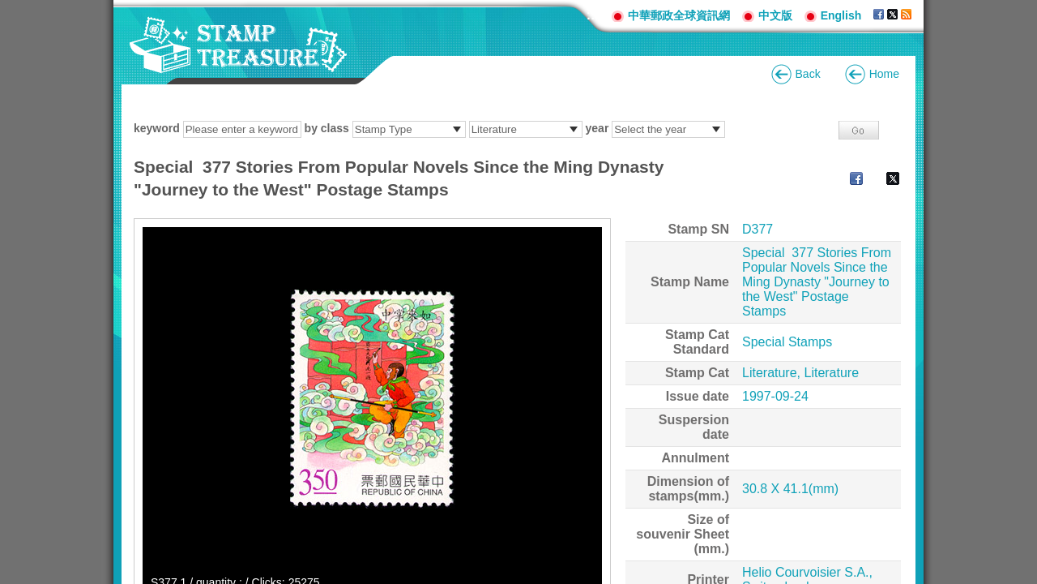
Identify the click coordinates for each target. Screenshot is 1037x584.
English (841, 15)
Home (884, 73)
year (597, 128)
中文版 (775, 15)
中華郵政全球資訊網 (679, 15)
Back (808, 73)
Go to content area (8, 8)
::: (593, 15)
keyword (157, 128)
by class (327, 128)
